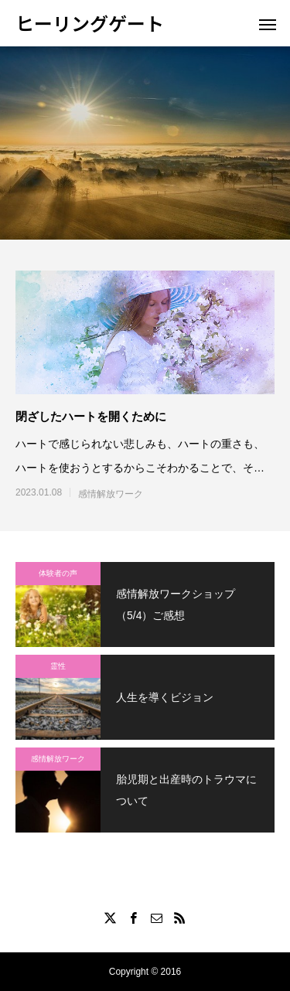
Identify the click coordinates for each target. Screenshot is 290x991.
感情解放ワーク (110, 494)
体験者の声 (58, 573)
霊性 (58, 666)
